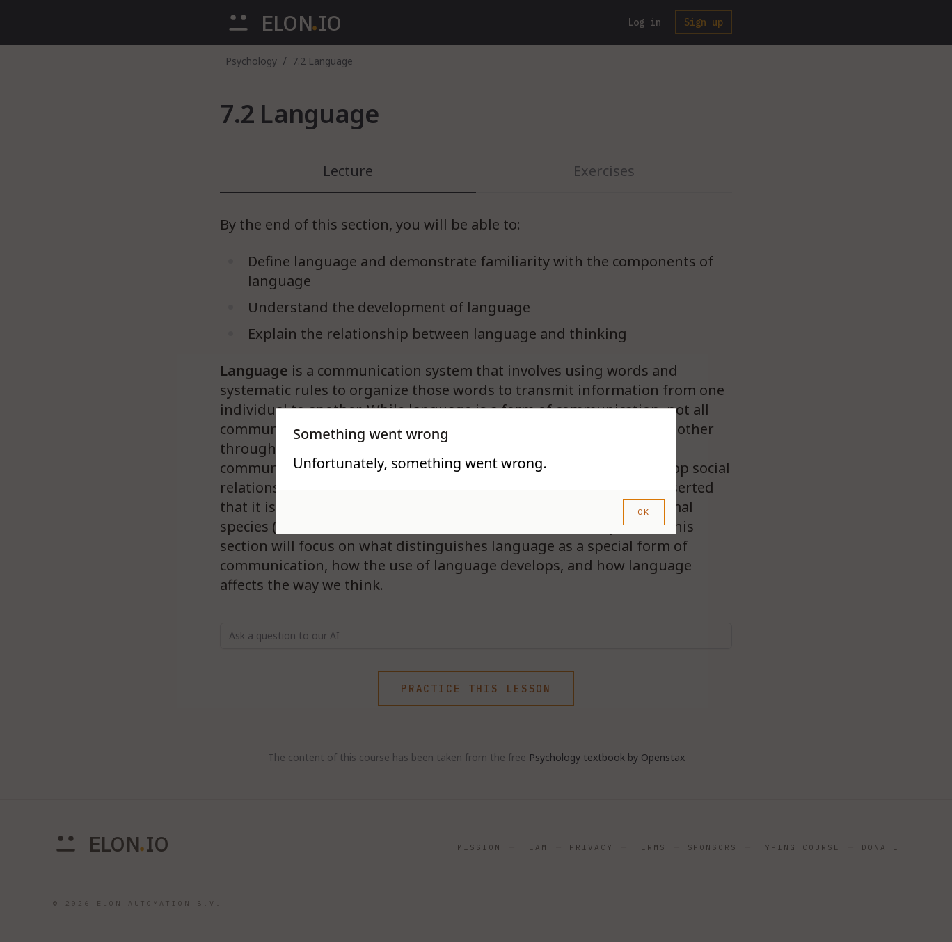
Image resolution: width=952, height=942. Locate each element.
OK (643, 511)
